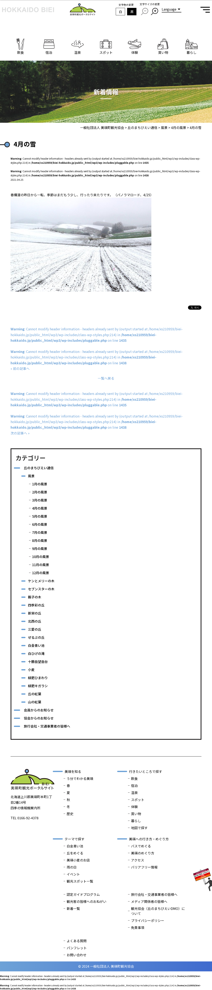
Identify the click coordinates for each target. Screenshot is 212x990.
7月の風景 (39, 532)
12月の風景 (40, 572)
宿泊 (134, 785)
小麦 (31, 669)
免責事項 (137, 927)
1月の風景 (39, 483)
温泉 (134, 792)
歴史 (70, 813)
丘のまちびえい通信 (39, 467)
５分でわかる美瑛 (80, 778)
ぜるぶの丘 (36, 637)
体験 (134, 806)
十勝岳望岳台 (38, 661)
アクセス (137, 860)
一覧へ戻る (106, 378)
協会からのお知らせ (39, 718)
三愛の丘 (34, 629)
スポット (137, 799)
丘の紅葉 (34, 693)
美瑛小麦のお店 (78, 860)
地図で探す (139, 827)
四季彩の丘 (36, 605)
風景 (31, 475)
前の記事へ (21, 368)
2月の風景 (39, 492)
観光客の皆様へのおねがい (86, 901)
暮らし (136, 820)
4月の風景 (39, 508)
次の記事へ (19, 433)
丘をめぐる (75, 852)
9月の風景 (39, 548)
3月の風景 (39, 500)
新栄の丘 (34, 613)
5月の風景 (39, 516)
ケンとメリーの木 (41, 580)
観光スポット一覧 (80, 881)
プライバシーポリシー (147, 920)
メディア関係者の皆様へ (149, 901)
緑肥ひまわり (38, 677)
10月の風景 (40, 556)
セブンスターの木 (41, 588)
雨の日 (72, 867)
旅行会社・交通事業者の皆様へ (47, 726)
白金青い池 (36, 645)
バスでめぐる (141, 845)
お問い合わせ (77, 954)
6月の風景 (39, 524)
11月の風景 (40, 564)
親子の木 (34, 596)
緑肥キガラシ (38, 685)
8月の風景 (39, 540)
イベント (73, 874)
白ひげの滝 (36, 653)
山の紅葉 (34, 701)
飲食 (134, 778)
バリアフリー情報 (144, 867)
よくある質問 (77, 940)
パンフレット (77, 947)
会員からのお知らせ (39, 709)
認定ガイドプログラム (83, 894)
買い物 (136, 813)
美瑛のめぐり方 (142, 852)
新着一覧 (73, 908)
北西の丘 (34, 621)
